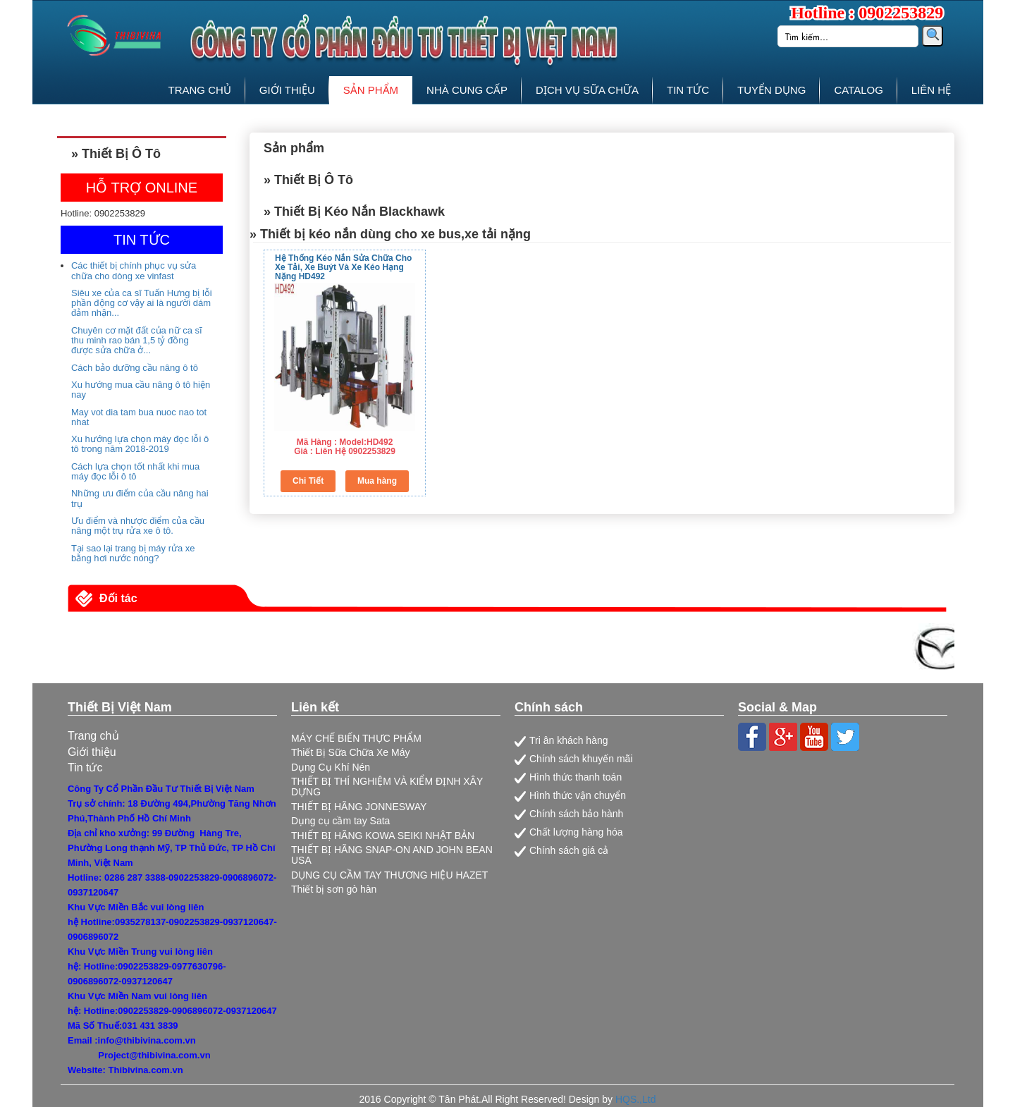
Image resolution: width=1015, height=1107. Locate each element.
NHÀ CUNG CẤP (467, 90)
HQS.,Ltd (635, 1099)
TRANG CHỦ (199, 90)
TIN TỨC (688, 90)
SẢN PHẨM (370, 90)
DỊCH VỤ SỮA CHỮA (587, 90)
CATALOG (858, 90)
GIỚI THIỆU (287, 90)
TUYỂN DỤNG (771, 90)
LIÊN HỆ (931, 90)
